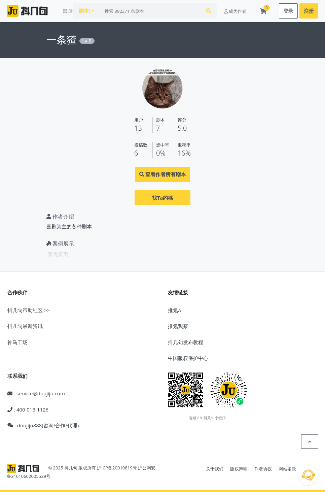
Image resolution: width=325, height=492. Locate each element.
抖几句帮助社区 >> (28, 310)
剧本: (101, 11)
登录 (288, 11)
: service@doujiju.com (36, 393)
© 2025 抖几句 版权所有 (72, 468)
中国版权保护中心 (188, 358)
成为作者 (235, 11)
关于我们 (214, 469)
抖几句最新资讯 (25, 326)
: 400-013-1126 (27, 409)
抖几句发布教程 (185, 342)
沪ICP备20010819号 (117, 468)
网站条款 (287, 469)
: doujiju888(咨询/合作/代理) (43, 425)
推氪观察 (178, 326)
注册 (309, 11)
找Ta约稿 (162, 197)
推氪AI (175, 310)
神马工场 (17, 342)
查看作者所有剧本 (162, 174)
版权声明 (239, 469)
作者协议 (263, 469)
